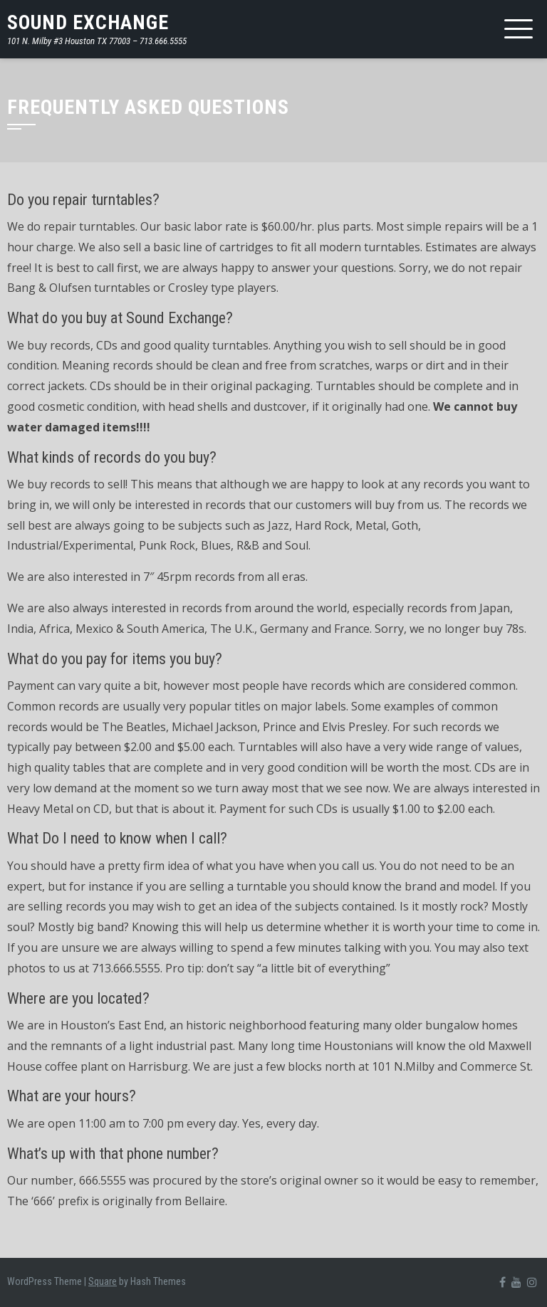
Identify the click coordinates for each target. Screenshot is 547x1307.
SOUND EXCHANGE (88, 22)
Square (102, 1281)
